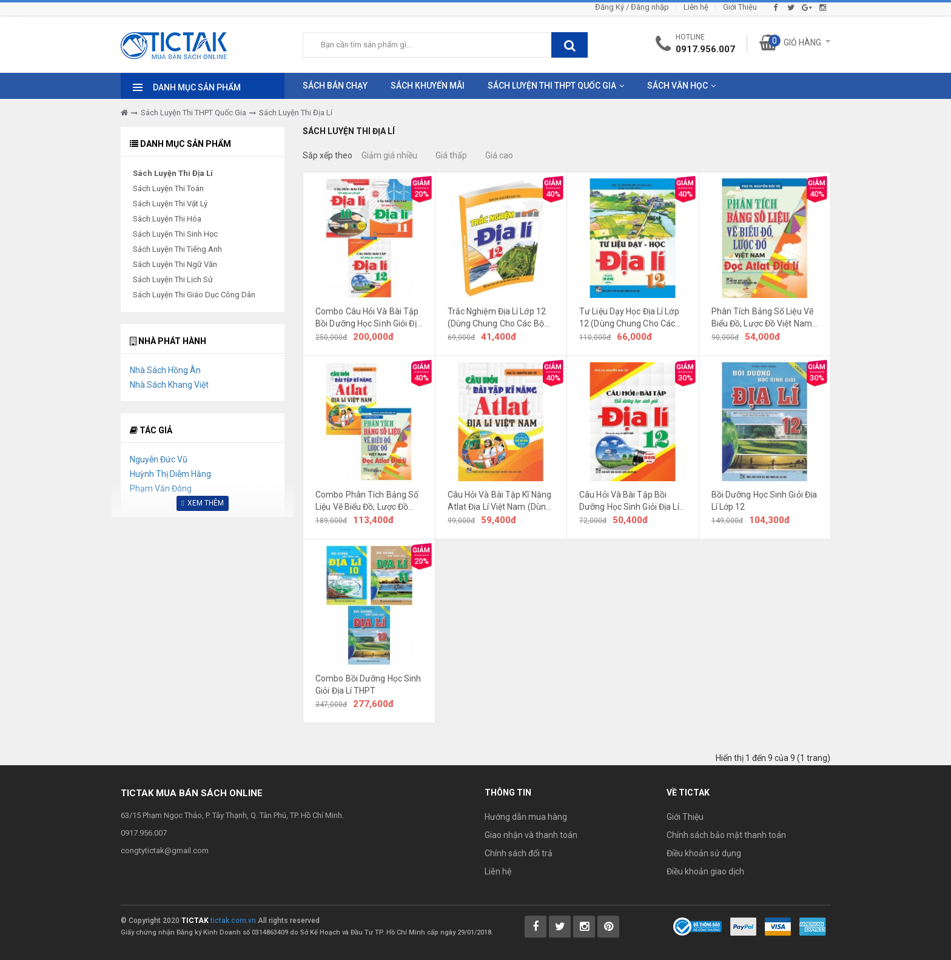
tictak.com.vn (233, 920)
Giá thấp (451, 155)
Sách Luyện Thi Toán (168, 188)
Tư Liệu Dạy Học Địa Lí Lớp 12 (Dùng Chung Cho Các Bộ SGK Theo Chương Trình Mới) (631, 318)
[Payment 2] (778, 926)
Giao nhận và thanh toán (531, 835)
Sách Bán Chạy (335, 85)
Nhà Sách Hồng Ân (165, 370)
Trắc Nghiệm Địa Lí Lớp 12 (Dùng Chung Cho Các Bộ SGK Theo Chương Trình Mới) (497, 318)
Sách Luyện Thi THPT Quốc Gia (552, 85)
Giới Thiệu (740, 7)
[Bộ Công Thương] (697, 926)
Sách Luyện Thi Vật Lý (170, 203)
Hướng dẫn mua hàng (526, 817)
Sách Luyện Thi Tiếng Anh (177, 249)
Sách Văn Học (677, 85)
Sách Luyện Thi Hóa (167, 218)
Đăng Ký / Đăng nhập (632, 7)
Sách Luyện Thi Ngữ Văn (175, 264)
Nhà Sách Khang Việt (169, 385)
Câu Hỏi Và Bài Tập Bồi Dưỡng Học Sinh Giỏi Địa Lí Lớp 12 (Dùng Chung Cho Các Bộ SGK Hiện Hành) (629, 501)
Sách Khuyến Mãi (428, 85)
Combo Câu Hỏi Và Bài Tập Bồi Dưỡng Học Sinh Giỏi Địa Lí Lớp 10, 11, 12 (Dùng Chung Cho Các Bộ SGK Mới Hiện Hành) (368, 318)
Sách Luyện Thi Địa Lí (295, 112)
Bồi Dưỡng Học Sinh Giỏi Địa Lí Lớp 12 (764, 501)
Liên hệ (696, 7)
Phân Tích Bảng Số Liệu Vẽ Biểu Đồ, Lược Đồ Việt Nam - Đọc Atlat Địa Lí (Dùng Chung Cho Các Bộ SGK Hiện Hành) (764, 318)
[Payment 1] (743, 926)
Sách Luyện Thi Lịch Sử (173, 279)
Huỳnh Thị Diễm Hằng (170, 474)
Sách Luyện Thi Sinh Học (175, 233)
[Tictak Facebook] (535, 927)
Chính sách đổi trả (519, 853)
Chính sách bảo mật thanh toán (726, 835)
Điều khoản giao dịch (705, 871)
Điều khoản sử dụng (704, 853)
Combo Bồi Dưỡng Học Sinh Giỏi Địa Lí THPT (368, 684)
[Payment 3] (812, 926)
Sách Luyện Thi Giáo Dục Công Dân (194, 294)
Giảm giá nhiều (389, 155)
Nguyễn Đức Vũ (158, 459)
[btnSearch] (569, 45)
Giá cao (499, 155)
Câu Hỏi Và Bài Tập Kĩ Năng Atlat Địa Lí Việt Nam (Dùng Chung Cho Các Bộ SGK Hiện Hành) (500, 501)
